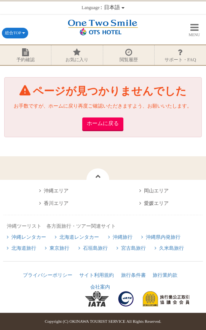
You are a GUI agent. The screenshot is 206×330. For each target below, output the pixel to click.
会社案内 (100, 287)
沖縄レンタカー (28, 237)
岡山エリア (156, 191)
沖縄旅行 (123, 237)
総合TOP (15, 32)
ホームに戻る (103, 123)
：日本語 (102, 7)
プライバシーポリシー (47, 275)
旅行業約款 (165, 275)
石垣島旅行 (95, 248)
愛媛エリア (156, 203)
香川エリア (56, 203)
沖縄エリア (56, 191)
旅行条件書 (133, 275)
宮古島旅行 (133, 248)
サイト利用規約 (96, 275)
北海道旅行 (23, 248)
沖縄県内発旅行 (163, 237)
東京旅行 (59, 248)
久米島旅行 (171, 248)
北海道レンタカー (79, 237)
